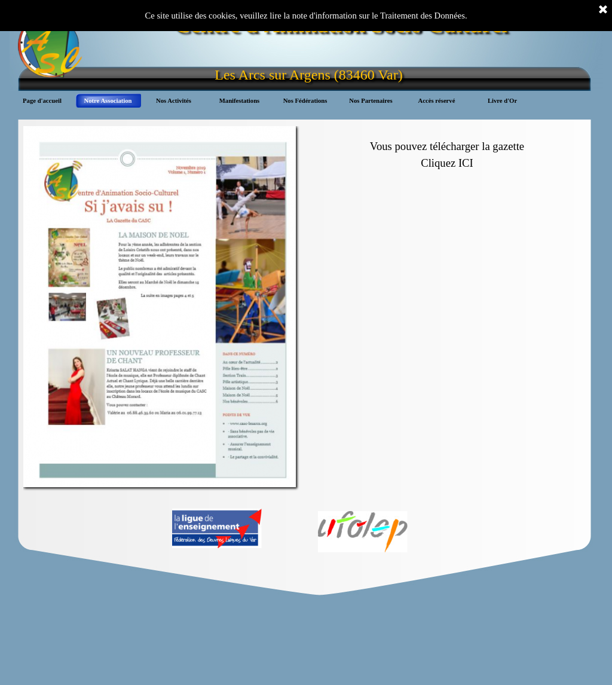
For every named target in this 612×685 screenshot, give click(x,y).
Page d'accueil (42, 100)
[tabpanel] (447, 149)
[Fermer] (603, 10)
